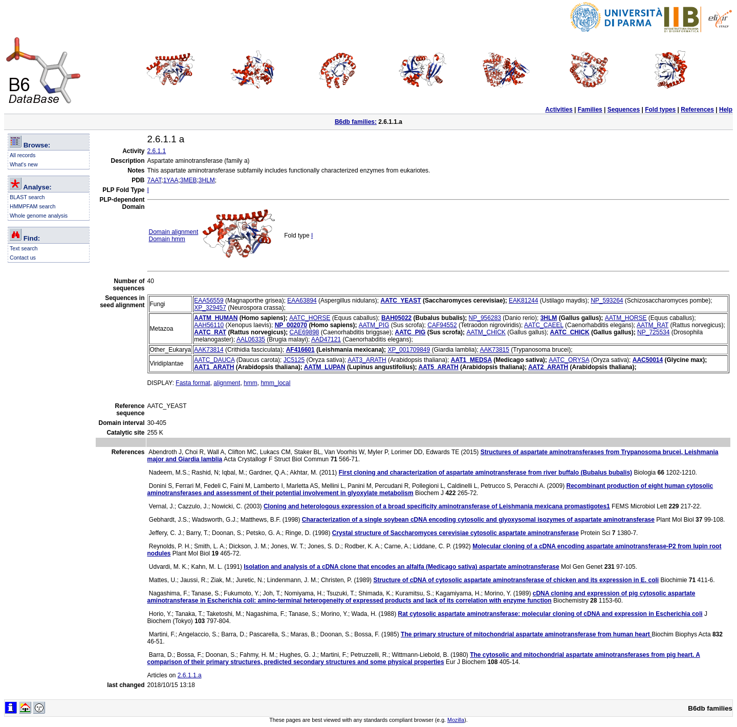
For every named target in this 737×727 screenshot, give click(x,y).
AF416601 (300, 349)
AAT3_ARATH (367, 360)
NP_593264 (607, 300)
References (697, 109)
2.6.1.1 (156, 151)
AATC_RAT (210, 332)
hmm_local (275, 383)
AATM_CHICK (485, 332)
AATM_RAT (652, 325)
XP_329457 (210, 307)
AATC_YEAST (400, 300)
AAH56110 (209, 325)
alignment (226, 383)
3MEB (188, 180)
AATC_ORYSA (569, 360)
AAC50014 (648, 360)
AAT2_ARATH (548, 367)
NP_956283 (485, 318)
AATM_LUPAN (324, 367)
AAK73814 (208, 349)
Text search (24, 248)
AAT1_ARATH (214, 367)
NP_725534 (653, 332)
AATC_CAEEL (543, 325)
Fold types (660, 109)
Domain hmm (167, 239)
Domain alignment (174, 232)
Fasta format (193, 383)
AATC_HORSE (309, 318)
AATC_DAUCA (214, 360)
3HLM (207, 180)
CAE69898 (304, 332)
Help (725, 109)
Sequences (624, 109)
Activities (558, 109)
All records (22, 155)
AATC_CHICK (570, 332)
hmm (250, 383)
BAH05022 (396, 318)
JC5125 (294, 360)
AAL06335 (250, 339)
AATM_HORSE (626, 318)
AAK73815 (494, 349)
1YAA (171, 180)
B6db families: (356, 121)
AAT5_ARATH (438, 367)
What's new (24, 164)
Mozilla (455, 720)
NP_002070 (291, 325)
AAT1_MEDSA (471, 360)
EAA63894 (301, 300)
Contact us (23, 257)
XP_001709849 (408, 349)
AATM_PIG (374, 325)
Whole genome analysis (39, 215)
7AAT (154, 180)
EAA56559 (208, 300)
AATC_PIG (410, 332)
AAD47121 (326, 339)
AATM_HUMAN (215, 318)
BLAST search (27, 197)
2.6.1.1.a (190, 675)
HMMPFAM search (32, 206)
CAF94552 (442, 325)
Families (590, 109)
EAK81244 (523, 300)
